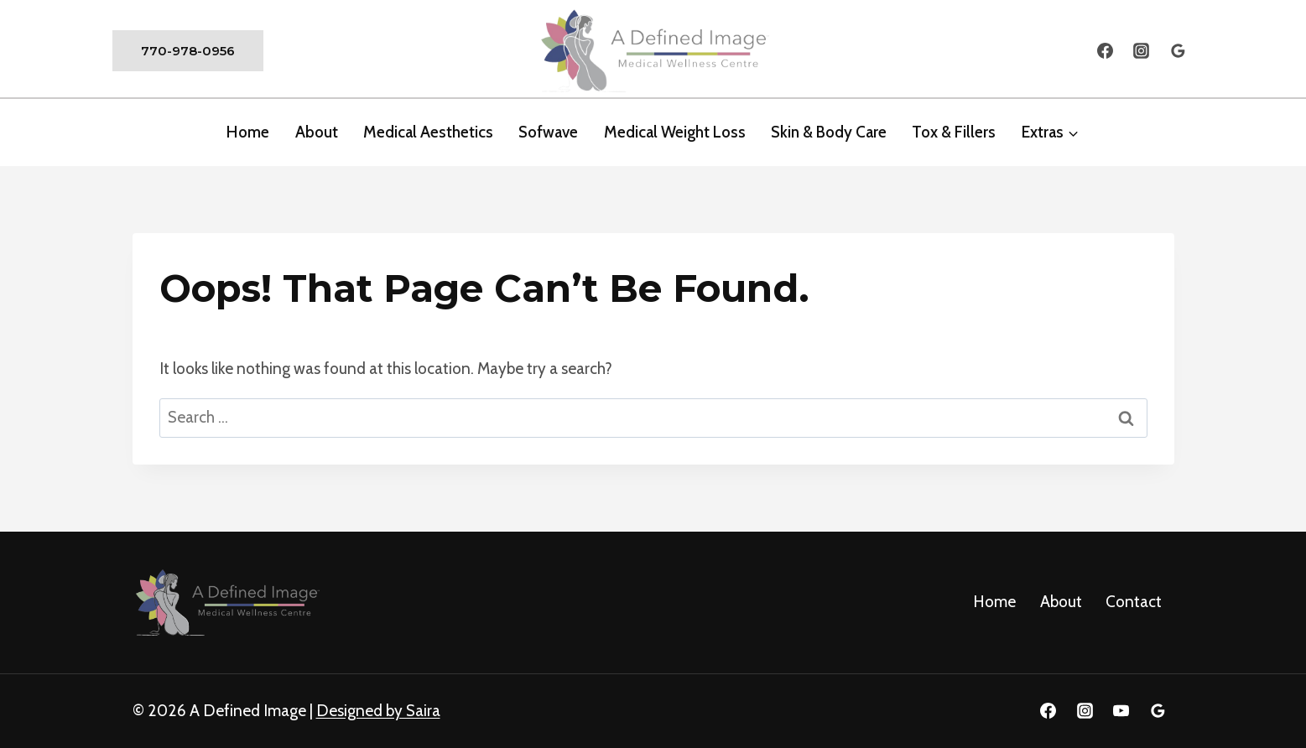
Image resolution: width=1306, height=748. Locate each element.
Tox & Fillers (954, 132)
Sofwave (548, 132)
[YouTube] (1121, 711)
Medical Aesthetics (428, 132)
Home (247, 132)
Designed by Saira (378, 710)
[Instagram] (1142, 51)
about (316, 132)
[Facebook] (1105, 51)
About (1061, 601)
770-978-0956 (188, 51)
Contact (1134, 601)
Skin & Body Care (829, 132)
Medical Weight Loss (675, 132)
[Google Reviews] (1178, 51)
